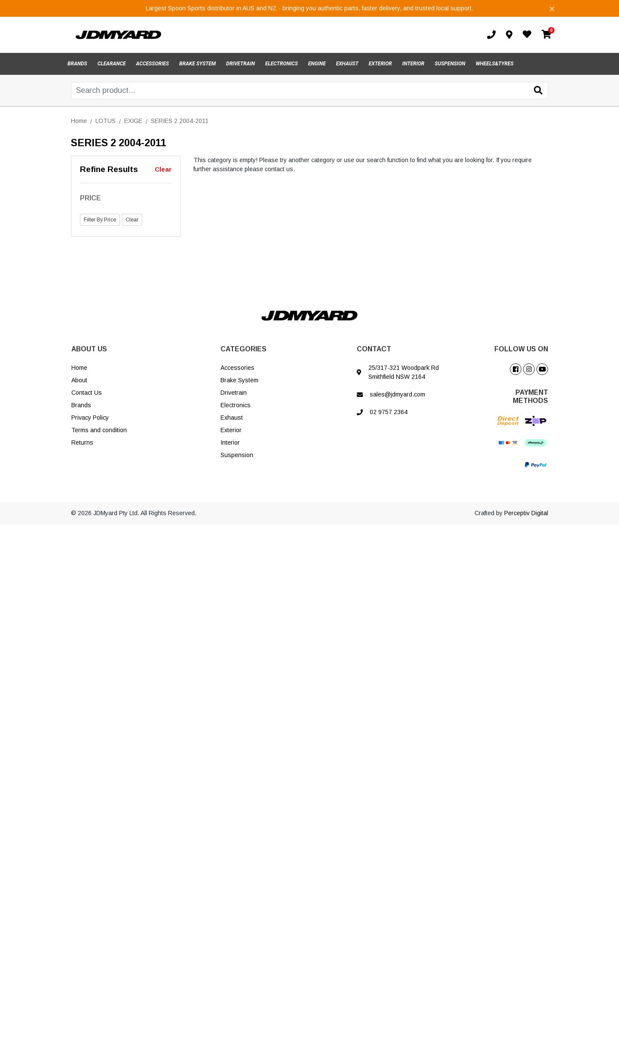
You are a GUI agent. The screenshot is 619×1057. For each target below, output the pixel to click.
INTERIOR (413, 64)
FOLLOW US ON (521, 349)
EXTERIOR (380, 64)
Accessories (237, 367)
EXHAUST (347, 64)
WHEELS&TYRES (494, 64)
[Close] (552, 8)
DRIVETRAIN (240, 64)
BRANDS (77, 64)
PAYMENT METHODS (530, 396)
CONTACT (374, 349)
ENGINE (317, 64)
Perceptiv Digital (526, 513)
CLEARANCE (112, 64)
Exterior (231, 430)
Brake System (239, 380)
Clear (163, 169)
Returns (82, 442)
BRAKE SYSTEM (197, 64)
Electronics (236, 405)
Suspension (237, 455)
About (79, 380)
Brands (81, 405)
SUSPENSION (450, 64)
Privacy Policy (90, 417)
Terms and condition (99, 430)
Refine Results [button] (109, 169)
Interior (230, 442)
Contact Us (86, 392)
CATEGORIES (244, 349)
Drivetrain (234, 392)
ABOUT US (89, 349)
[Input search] (310, 90)
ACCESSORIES (152, 64)
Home (79, 367)
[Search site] (538, 91)
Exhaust (232, 417)
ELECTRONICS (281, 64)
